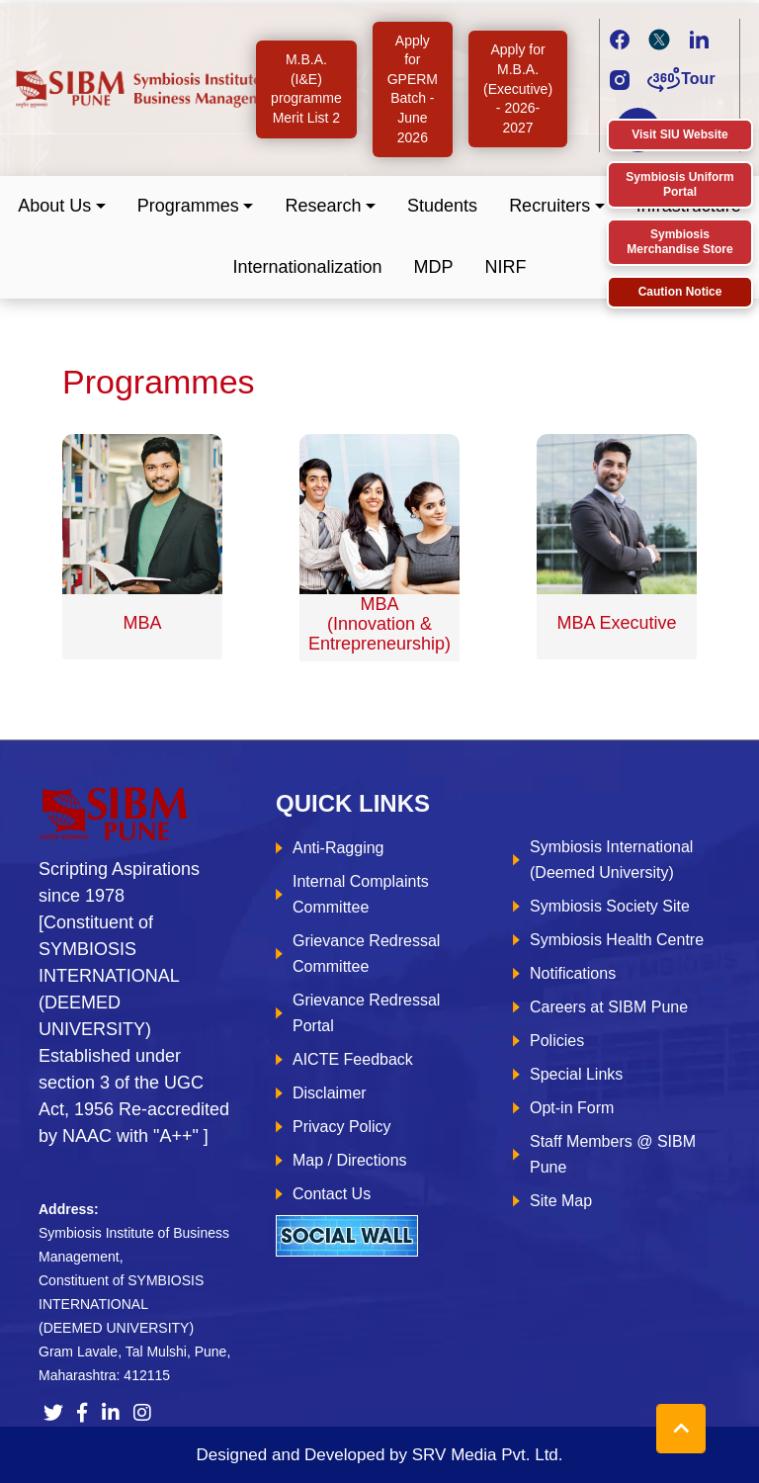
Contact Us (332, 1193)
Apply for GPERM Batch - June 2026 (412, 89)
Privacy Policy (342, 1126)
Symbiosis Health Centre (617, 939)
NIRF (506, 267)
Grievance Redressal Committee (366, 953)
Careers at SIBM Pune (609, 1007)
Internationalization (306, 267)
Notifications (573, 973)
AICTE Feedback (353, 1059)
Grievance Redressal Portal (366, 1013)
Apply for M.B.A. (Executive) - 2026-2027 (517, 88)
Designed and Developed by (379, 1454)
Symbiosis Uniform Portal (679, 184)
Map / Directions (350, 1160)
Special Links (576, 1074)
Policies (557, 1040)
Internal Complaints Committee (361, 894)
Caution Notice (680, 292)
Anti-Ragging (338, 847)
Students (442, 206)
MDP (434, 267)
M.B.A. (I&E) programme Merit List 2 (306, 88)
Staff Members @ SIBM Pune (613, 1154)
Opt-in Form (572, 1107)
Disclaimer (330, 1093)
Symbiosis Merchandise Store (679, 241)
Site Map (561, 1200)
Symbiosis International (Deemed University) (611, 859)
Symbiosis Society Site (610, 906)
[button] (62, 206)
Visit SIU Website (680, 134)
